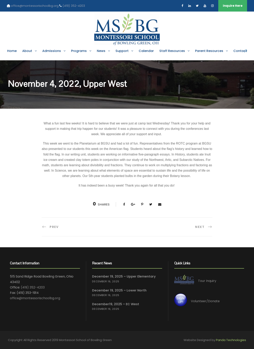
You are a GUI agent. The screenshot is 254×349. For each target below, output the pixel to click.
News (101, 51)
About (27, 51)
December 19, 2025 (105, 281)
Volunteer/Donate (205, 301)
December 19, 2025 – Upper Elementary (124, 276)
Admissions (51, 51)
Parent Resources (209, 51)
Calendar (146, 51)
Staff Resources (172, 51)
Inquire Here (232, 6)
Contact (240, 51)
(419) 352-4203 (74, 6)
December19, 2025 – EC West (115, 304)
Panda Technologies (231, 340)
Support (122, 51)
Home (12, 51)
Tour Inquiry (207, 281)
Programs (79, 51)
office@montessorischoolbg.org (35, 6)
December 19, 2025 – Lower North (119, 290)
